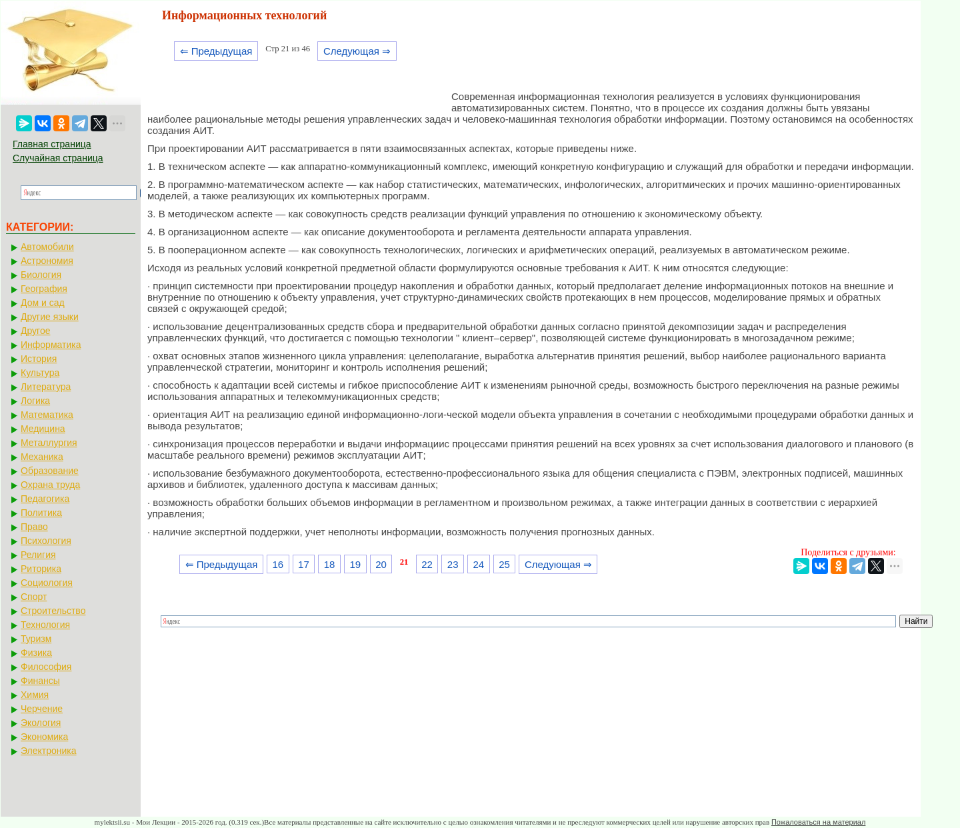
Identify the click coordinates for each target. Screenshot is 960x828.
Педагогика (45, 498)
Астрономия (47, 260)
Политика (41, 512)
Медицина (43, 428)
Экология (41, 722)
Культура (40, 372)
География (44, 288)
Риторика (41, 568)
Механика (42, 456)
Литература (46, 386)
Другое (35, 330)
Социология (47, 582)
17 (303, 564)
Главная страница (52, 144)
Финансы (40, 680)
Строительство (53, 610)
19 (355, 564)
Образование (50, 470)
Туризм (36, 638)
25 (504, 564)
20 (381, 564)
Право (34, 526)
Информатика (51, 344)
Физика (36, 652)
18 (329, 564)
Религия (38, 554)
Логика (35, 400)
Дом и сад (43, 302)
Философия (46, 666)
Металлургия (49, 442)
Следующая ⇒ (357, 51)
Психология (46, 540)
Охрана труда (50, 484)
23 (453, 564)
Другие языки (50, 316)
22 (427, 564)
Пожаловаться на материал (818, 822)
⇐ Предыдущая (216, 51)
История (39, 358)
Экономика (44, 736)
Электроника (49, 750)
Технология (45, 624)
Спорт (34, 596)
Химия (35, 694)
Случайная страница (58, 158)
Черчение (42, 708)
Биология (41, 274)
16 (277, 564)
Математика (47, 414)
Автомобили (47, 246)
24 (479, 564)
